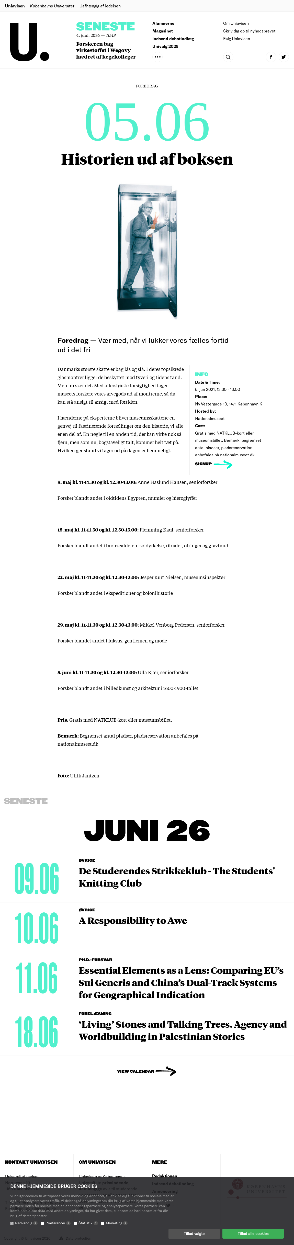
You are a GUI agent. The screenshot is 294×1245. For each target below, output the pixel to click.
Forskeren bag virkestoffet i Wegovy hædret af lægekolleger (106, 50)
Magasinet (162, 30)
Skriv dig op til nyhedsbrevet (249, 30)
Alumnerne (163, 23)
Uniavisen (15, 5)
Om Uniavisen (236, 23)
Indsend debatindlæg (173, 38)
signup (204, 464)
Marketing (117, 1222)
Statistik (88, 1222)
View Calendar (135, 1071)
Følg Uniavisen (236, 38)
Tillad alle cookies (253, 1233)
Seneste (105, 27)
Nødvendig (26, 1222)
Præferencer (58, 1222)
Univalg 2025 (165, 46)
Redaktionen (164, 1175)
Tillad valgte (194, 1233)
